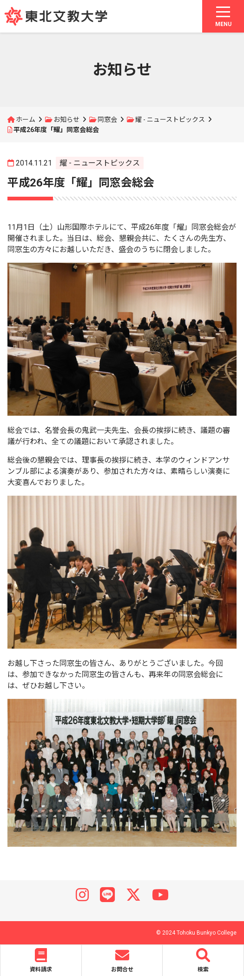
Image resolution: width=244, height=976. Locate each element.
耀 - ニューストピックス (170, 119)
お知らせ (66, 119)
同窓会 (107, 119)
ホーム (25, 119)
